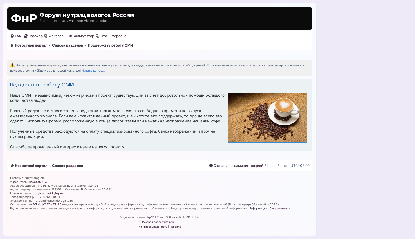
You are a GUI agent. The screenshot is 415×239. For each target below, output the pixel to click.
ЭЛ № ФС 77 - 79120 (47, 204)
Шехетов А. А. (38, 182)
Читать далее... (93, 70)
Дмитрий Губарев (50, 193)
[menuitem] (16, 36)
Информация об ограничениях (270, 208)
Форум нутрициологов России (86, 15)
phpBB (150, 217)
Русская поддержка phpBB (160, 221)
